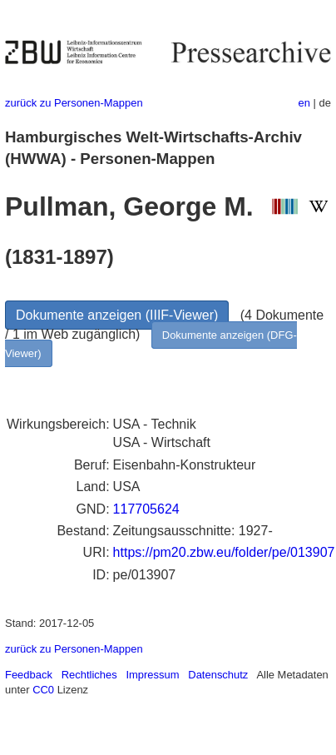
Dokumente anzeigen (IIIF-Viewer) (117, 315)
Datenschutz (218, 674)
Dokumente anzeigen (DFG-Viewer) (151, 344)
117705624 (146, 509)
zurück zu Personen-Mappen (74, 103)
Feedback (28, 674)
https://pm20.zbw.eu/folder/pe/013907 (224, 552)
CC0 (43, 689)
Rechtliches (89, 674)
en (304, 103)
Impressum (152, 674)
